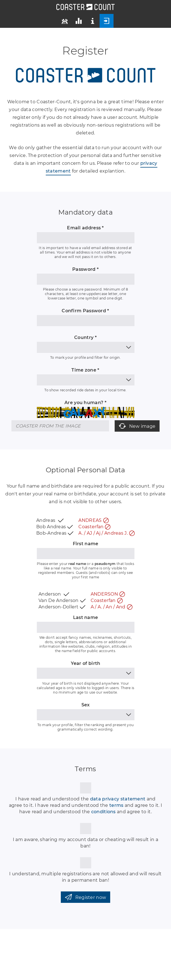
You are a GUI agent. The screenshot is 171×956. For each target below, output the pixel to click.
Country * (85, 337)
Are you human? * (85, 402)
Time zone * (85, 370)
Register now (85, 897)
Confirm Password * (85, 310)
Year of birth (85, 663)
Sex (85, 704)
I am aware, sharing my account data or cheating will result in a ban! (85, 843)
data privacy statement (118, 799)
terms (116, 805)
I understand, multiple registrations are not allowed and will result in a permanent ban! (85, 877)
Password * (85, 269)
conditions (103, 811)
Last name (85, 617)
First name (85, 543)
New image (137, 425)
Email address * (85, 227)
